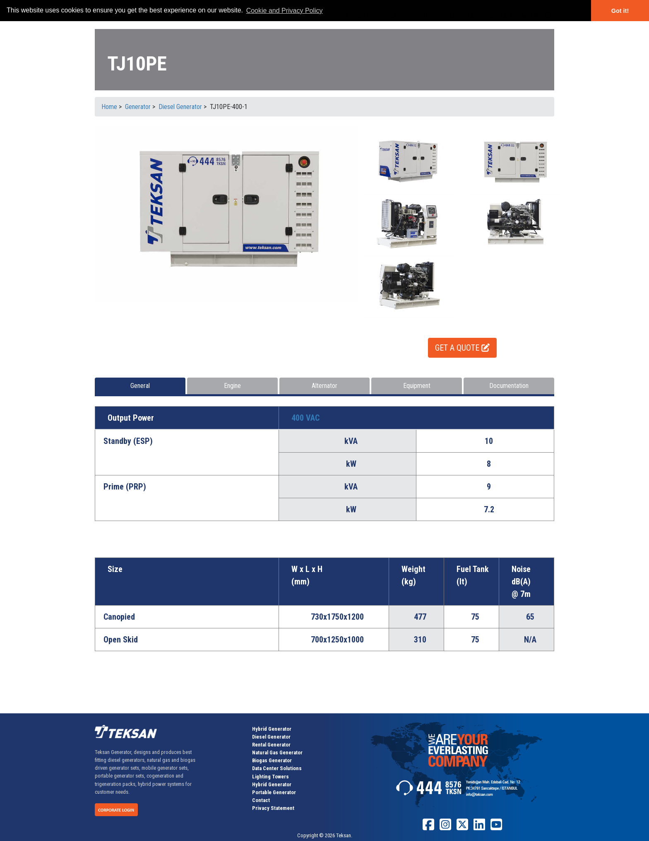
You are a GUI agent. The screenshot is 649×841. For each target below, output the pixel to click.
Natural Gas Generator (277, 752)
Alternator (324, 386)
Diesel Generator (271, 737)
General (140, 386)
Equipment (416, 386)
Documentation (509, 386)
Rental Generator (271, 745)
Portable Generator (274, 792)
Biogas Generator (272, 760)
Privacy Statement (273, 808)
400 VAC (305, 418)
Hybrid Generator (271, 729)
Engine (232, 386)
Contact (261, 800)
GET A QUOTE (462, 348)
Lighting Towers (270, 776)
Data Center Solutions (277, 768)
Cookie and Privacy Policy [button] (284, 10)
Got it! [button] (620, 10)
